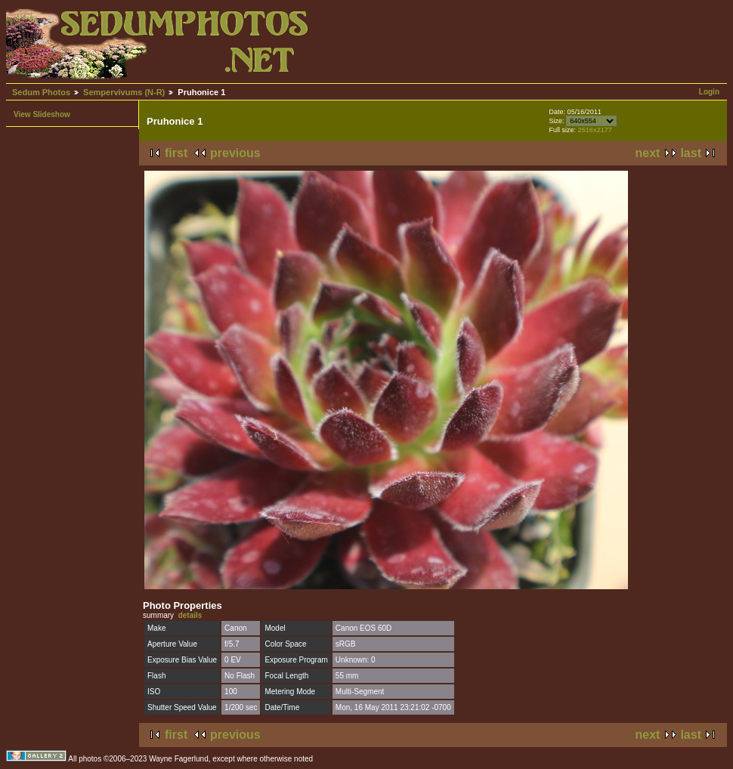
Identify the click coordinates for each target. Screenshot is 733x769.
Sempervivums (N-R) (124, 92)
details (190, 615)
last (690, 153)
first (176, 153)
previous (235, 153)
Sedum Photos (41, 92)
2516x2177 (595, 130)
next (648, 153)
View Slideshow (42, 114)
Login (709, 92)
